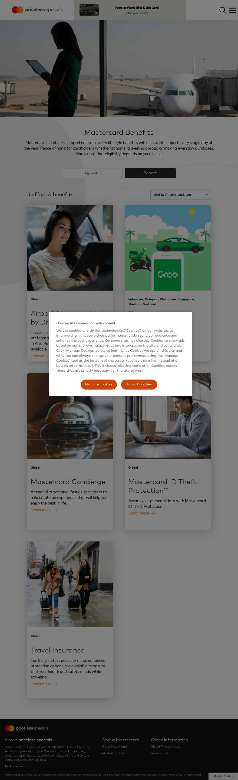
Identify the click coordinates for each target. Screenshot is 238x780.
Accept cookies (139, 384)
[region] (120, 354)
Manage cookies (99, 384)
